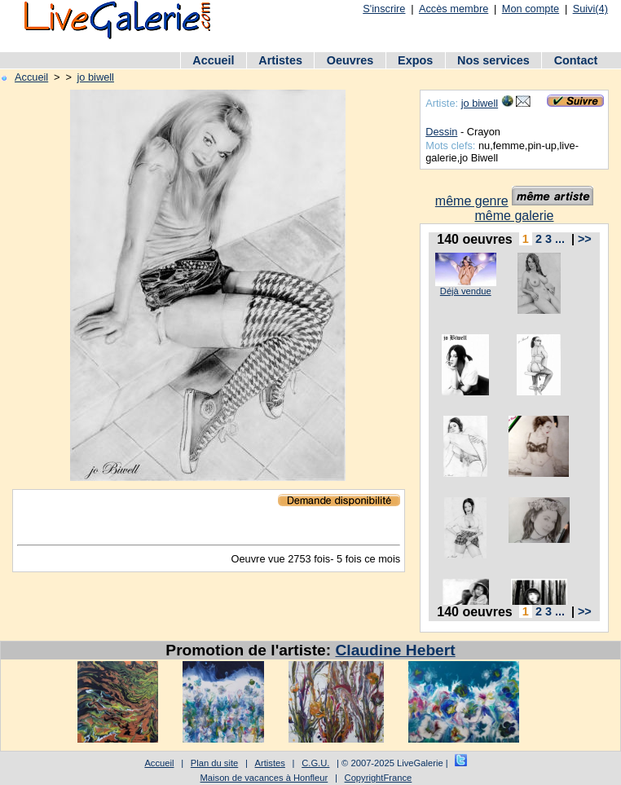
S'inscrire (384, 8)
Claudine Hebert (396, 650)
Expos (415, 60)
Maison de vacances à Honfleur (264, 778)
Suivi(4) (590, 8)
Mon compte (530, 8)
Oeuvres (350, 60)
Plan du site (214, 763)
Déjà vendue (465, 291)
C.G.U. (315, 763)
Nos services (493, 60)
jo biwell (95, 77)
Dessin (441, 132)
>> (585, 238)
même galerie (514, 216)
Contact (576, 60)
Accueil (213, 60)
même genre (472, 201)
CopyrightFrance (378, 778)
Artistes (280, 60)
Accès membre (453, 8)
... (560, 238)
